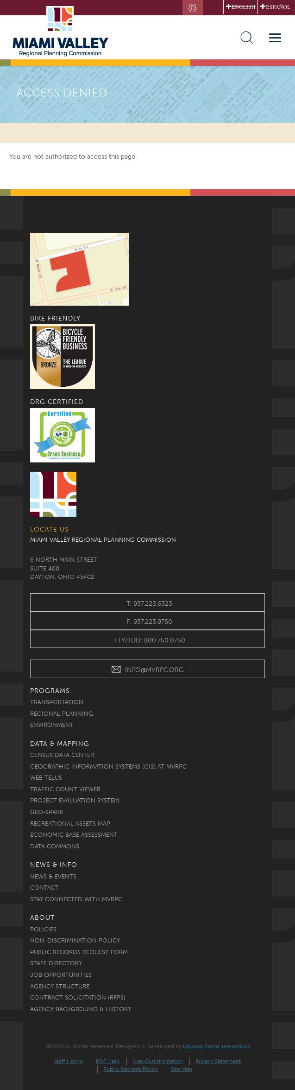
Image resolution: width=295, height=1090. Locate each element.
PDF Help (107, 1061)
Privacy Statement (218, 1061)
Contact (44, 887)
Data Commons (54, 846)
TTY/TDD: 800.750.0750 (149, 640)
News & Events (53, 876)
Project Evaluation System (74, 800)
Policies (43, 929)
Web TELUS (46, 777)
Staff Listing (68, 1061)
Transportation (56, 702)
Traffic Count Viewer (65, 789)
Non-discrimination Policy (75, 940)
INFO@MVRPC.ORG (147, 671)
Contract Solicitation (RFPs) (78, 997)
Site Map (181, 1069)
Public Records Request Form (79, 952)
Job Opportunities (61, 974)
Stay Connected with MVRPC (76, 899)
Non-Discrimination (157, 1061)
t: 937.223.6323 (149, 604)
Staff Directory (56, 963)
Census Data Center (62, 754)
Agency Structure (59, 986)
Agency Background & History (80, 1009)
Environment (52, 724)
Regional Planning (61, 713)
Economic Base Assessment (74, 834)
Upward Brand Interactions (216, 1046)
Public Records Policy (130, 1069)
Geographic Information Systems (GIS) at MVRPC (108, 766)
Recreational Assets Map (70, 823)
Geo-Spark (46, 811)
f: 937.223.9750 (149, 622)
